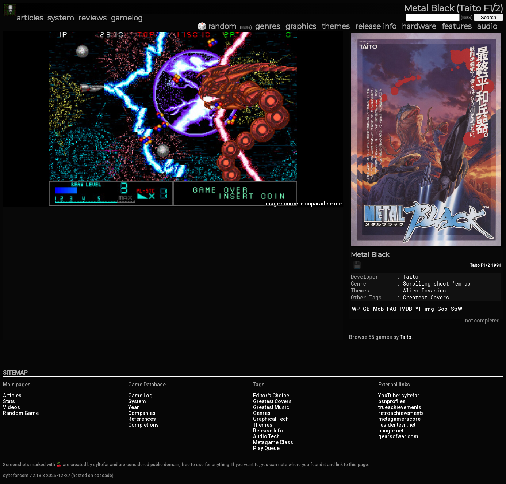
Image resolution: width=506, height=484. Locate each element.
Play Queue (266, 448)
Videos (11, 407)
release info (375, 26)
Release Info (268, 431)
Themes (262, 425)
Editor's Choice (271, 395)
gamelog (127, 18)
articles (30, 18)
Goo (442, 309)
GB (366, 309)
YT (418, 309)
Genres (262, 413)
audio (487, 26)
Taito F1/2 (480, 265)
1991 (496, 265)
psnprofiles (392, 401)
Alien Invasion (424, 290)
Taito (410, 276)
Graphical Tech (271, 419)
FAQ (391, 309)
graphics (300, 26)
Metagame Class (273, 442)
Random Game (21, 413)
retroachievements (401, 413)
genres (267, 26)
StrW (456, 309)
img (429, 309)
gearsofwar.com (398, 436)
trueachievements (399, 407)
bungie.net (390, 431)
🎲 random (217, 26)
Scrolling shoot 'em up (437, 283)
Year (133, 407)
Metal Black (370, 255)
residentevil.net (396, 425)
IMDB (406, 309)
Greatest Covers (426, 297)
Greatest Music (271, 407)
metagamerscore (399, 419)
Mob (378, 309)
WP (356, 309)
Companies (142, 413)
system (60, 18)
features (457, 26)
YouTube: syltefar (398, 395)
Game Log (140, 395)
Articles (12, 395)
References (142, 419)
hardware (419, 26)
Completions (143, 425)
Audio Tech (266, 436)
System (137, 401)
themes (336, 26)
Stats (9, 401)
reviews (92, 18)
